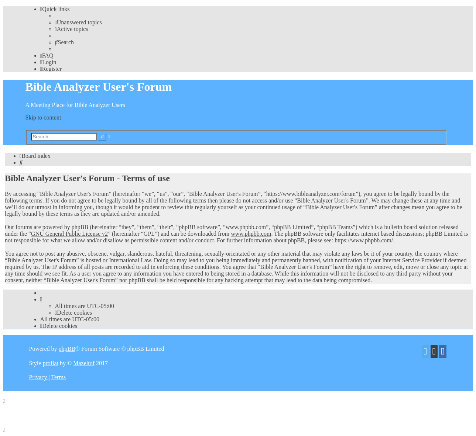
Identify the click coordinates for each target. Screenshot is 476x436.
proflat (50, 363)
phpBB (66, 349)
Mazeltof (84, 363)
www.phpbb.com (251, 234)
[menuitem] (78, 22)
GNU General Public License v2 (69, 234)
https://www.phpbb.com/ (364, 240)
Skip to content (43, 117)
